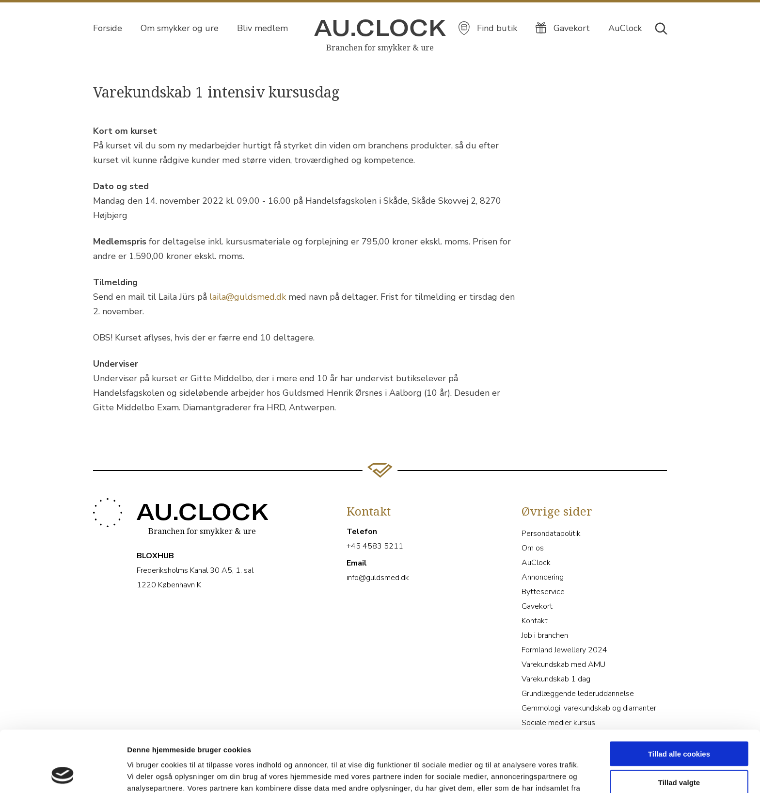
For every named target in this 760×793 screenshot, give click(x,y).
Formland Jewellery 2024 (564, 650)
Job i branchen (545, 635)
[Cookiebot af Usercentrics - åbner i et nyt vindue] (62, 774)
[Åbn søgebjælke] (660, 27)
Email (357, 563)
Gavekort (537, 606)
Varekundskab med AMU (563, 664)
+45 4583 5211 (375, 546)
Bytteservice (543, 591)
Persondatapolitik (551, 533)
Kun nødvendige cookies (679, 753)
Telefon (362, 531)
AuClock (536, 562)
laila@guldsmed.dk (247, 297)
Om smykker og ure (180, 28)
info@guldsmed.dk (378, 577)
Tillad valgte (679, 725)
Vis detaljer (503, 774)
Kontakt (535, 620)
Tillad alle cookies (679, 696)
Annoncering (543, 577)
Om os (533, 548)
